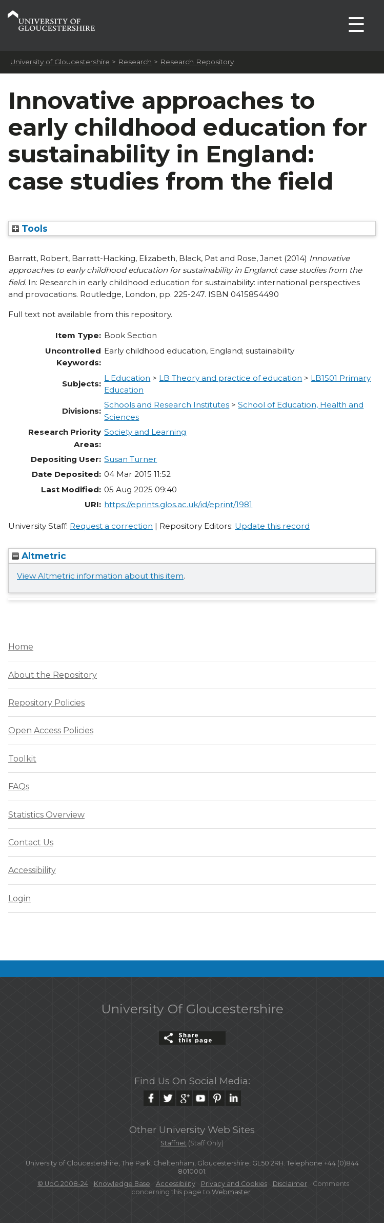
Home (20, 647)
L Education (127, 378)
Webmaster (231, 1192)
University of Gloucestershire (60, 62)
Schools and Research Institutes (166, 405)
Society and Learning (145, 432)
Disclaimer (290, 1184)
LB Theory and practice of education (230, 378)
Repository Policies (46, 703)
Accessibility (32, 870)
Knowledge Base (122, 1184)
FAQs (18, 786)
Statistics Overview (46, 815)
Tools (30, 228)
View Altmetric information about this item (100, 576)
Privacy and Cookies (234, 1184)
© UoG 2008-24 (62, 1184)
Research (135, 62)
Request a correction (111, 526)
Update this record (272, 526)
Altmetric (39, 555)
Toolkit (22, 759)
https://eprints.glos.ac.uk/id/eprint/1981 (178, 504)
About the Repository (52, 675)
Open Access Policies (50, 730)
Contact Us (30, 842)
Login (19, 898)
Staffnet (173, 1143)
